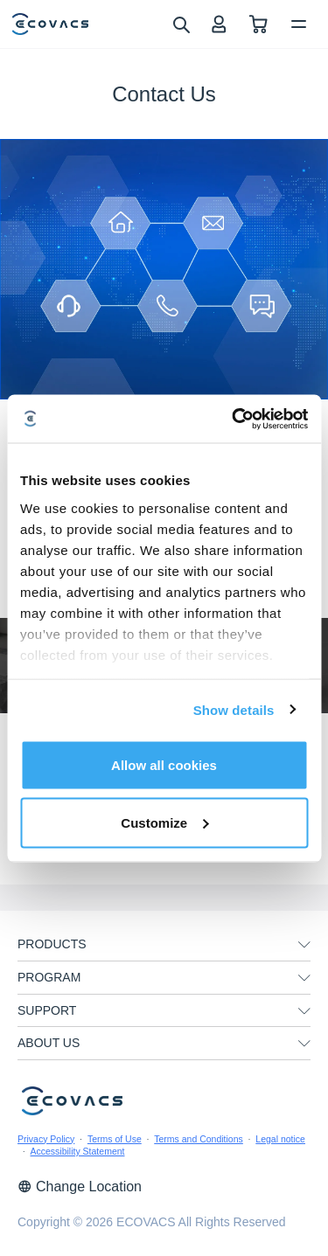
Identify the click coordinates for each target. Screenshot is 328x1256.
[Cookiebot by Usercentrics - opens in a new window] (233, 418)
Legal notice (280, 1139)
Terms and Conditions (198, 1139)
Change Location (79, 1186)
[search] (180, 23)
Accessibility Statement (78, 1151)
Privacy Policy (45, 1139)
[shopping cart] (258, 24)
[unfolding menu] (304, 944)
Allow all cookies (164, 765)
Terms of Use (114, 1139)
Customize (164, 822)
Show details (234, 709)
